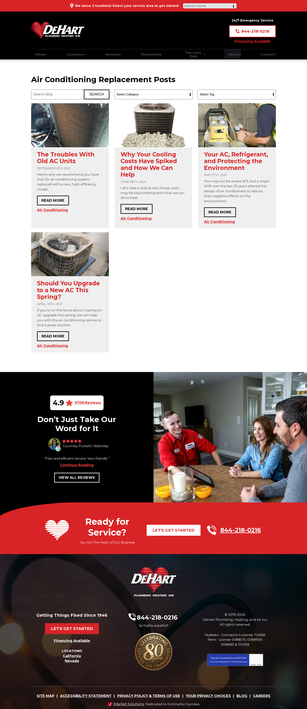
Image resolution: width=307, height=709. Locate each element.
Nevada (72, 659)
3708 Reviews (88, 402)
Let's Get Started (174, 532)
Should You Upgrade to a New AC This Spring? (68, 289)
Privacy (253, 668)
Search (96, 93)
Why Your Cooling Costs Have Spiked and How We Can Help (149, 163)
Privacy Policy (223, 665)
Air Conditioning (52, 209)
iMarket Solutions (127, 700)
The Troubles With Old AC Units (66, 157)
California (72, 654)
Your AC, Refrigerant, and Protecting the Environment (236, 160)
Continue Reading (77, 467)
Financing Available (252, 38)
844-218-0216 (255, 28)
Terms (259, 668)
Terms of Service (237, 665)
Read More (53, 200)
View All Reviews (77, 480)
